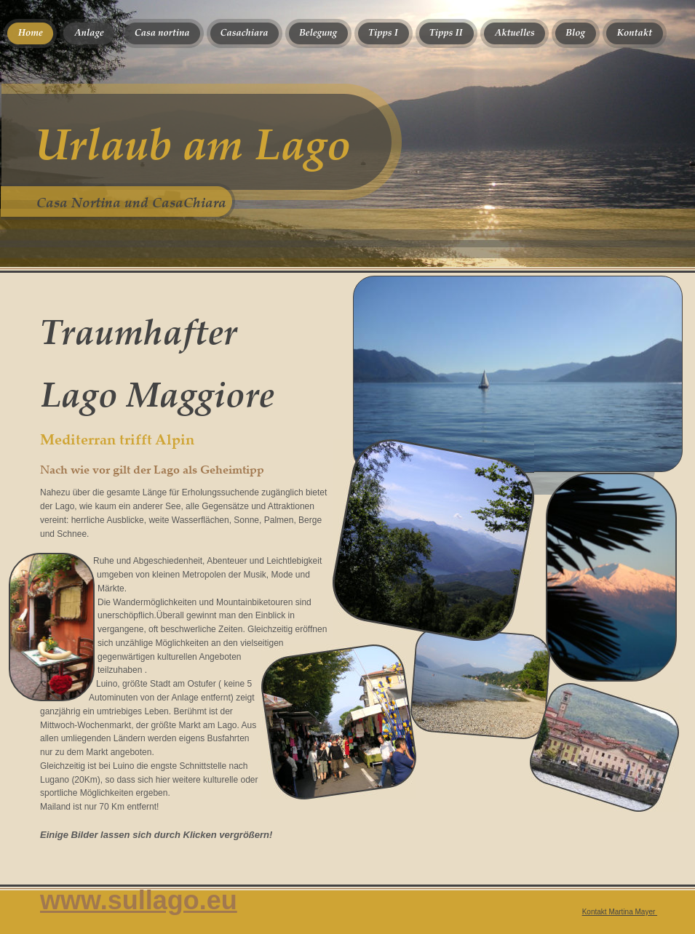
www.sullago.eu (138, 900)
